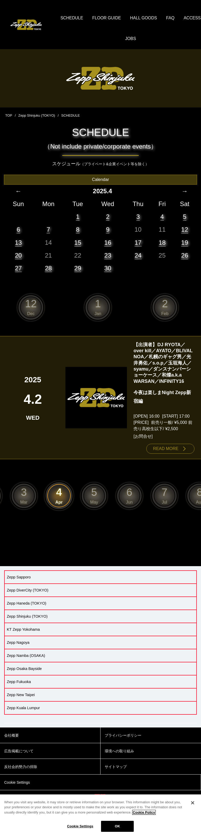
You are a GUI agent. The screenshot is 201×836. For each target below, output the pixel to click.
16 (107, 242)
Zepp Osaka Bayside (24, 669)
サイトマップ (116, 767)
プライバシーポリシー (123, 735)
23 (107, 255)
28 (48, 268)
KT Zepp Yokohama (23, 630)
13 (18, 242)
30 (107, 268)
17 (138, 242)
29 (77, 268)
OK (117, 829)
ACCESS (120, 39)
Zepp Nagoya (18, 643)
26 (184, 255)
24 (138, 255)
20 (18, 255)
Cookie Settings (80, 829)
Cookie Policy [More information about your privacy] (144, 815)
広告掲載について (19, 751)
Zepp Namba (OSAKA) (26, 656)
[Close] (192, 805)
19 (184, 242)
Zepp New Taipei (21, 695)
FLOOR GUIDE (119, 18)
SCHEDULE (84, 18)
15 (77, 242)
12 (184, 229)
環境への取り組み (119, 751)
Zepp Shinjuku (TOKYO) (36, 116)
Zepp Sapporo (19, 577)
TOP (8, 116)
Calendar (100, 180)
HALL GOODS (156, 18)
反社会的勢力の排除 (20, 767)
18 (162, 242)
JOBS (143, 39)
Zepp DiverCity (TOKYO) (27, 590)
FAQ (184, 18)
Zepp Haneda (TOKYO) (26, 603)
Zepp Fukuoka (19, 682)
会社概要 (11, 735)
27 (18, 268)
